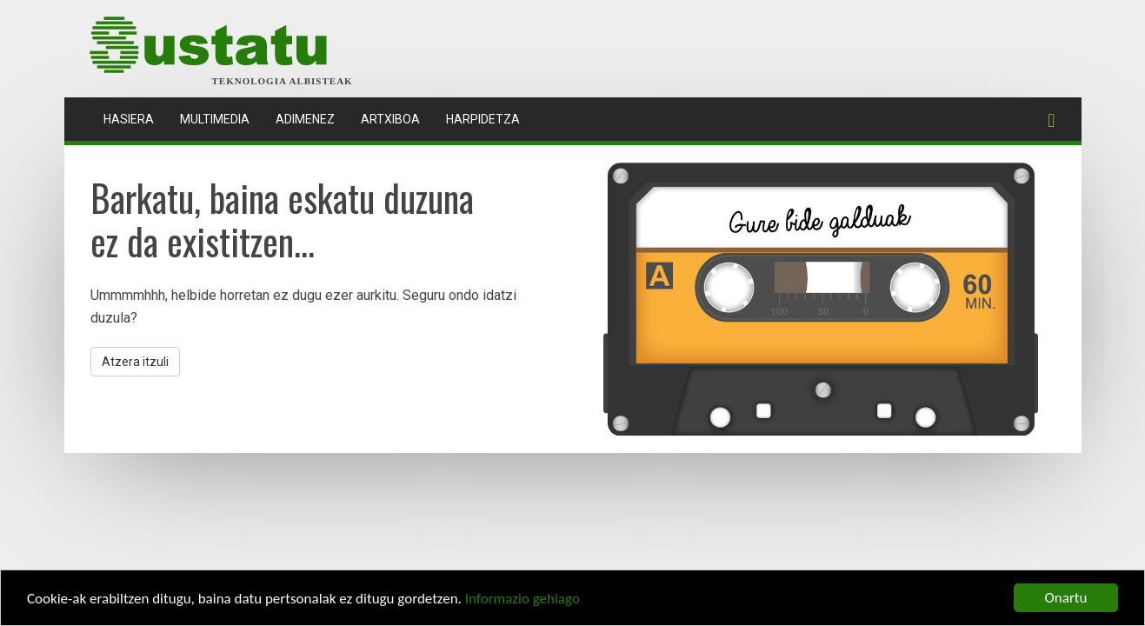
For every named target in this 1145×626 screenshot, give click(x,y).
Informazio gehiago (522, 599)
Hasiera (135, 118)
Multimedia (215, 119)
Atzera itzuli (135, 362)
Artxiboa (390, 119)
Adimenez (305, 119)
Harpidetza (483, 119)
